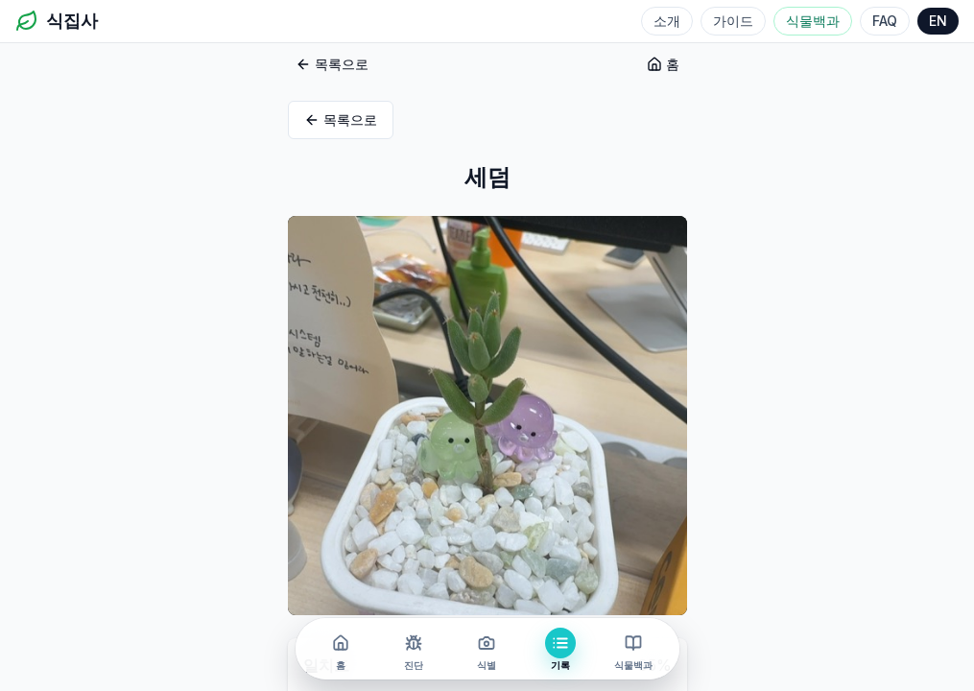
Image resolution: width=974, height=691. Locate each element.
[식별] (486, 649)
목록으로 (332, 64)
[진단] (413, 649)
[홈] (340, 649)
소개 (666, 20)
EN (938, 20)
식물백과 (813, 20)
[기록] (560, 649)
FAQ (884, 20)
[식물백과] (633, 649)
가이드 (733, 20)
